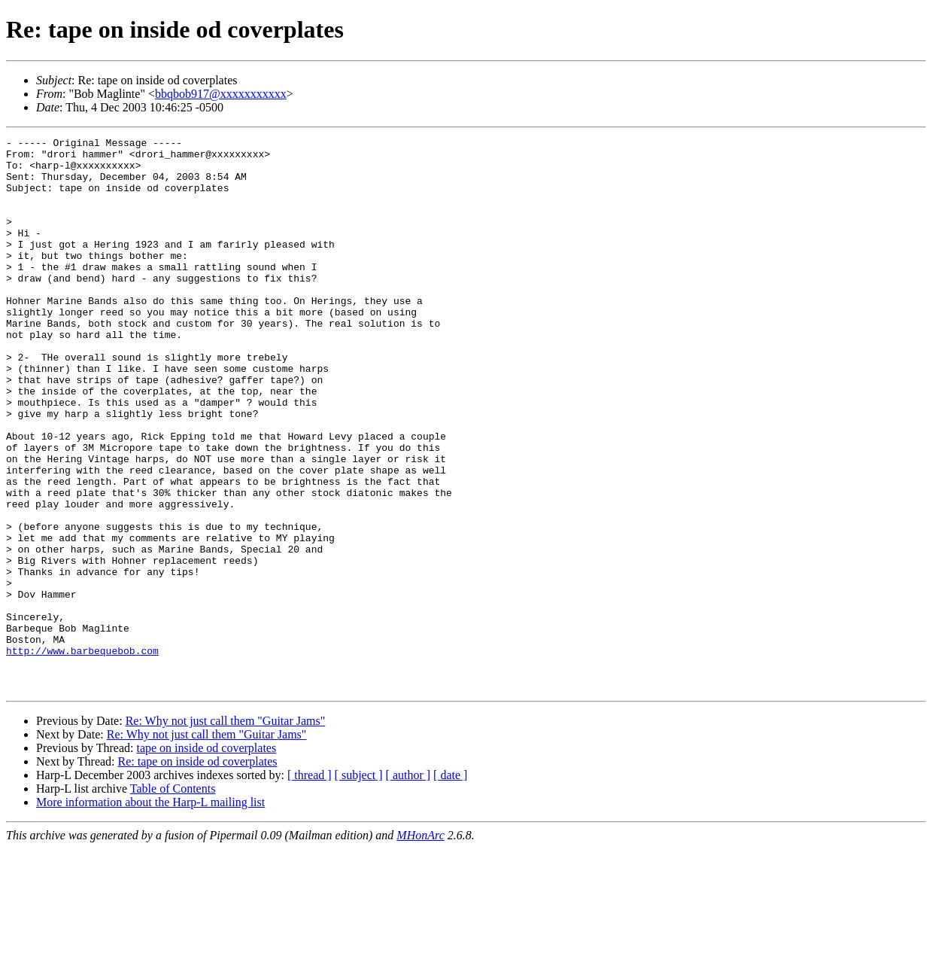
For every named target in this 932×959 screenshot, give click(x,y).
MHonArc (420, 945)
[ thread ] (309, 885)
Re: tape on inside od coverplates (198, 872)
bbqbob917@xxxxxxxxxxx (221, 93)
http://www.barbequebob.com (82, 754)
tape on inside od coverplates (206, 858)
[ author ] (408, 885)
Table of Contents (173, 899)
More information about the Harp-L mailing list (150, 912)
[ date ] (450, 885)
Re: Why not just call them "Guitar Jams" (226, 831)
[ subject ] (359, 885)
